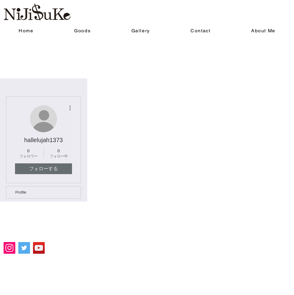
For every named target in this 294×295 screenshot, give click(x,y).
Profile (20, 192)
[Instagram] (9, 248)
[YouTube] (39, 248)
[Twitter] (24, 248)
